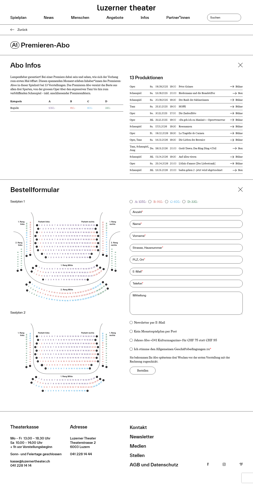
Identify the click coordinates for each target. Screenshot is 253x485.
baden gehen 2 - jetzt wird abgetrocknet (201, 170)
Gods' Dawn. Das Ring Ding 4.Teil (197, 148)
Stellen (137, 455)
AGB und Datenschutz (154, 464)
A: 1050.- (141, 201)
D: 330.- (192, 201)
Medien (138, 446)
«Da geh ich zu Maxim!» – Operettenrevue (202, 120)
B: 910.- (158, 201)
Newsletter (142, 436)
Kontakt (138, 427)
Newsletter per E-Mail (149, 322)
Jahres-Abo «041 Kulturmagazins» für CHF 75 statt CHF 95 (175, 340)
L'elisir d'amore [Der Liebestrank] (197, 163)
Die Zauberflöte (187, 113)
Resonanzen (185, 126)
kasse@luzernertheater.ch (30, 461)
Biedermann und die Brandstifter (197, 93)
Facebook (207, 464)
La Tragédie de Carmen (191, 133)
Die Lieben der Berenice (192, 140)
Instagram (224, 464)
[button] (66, 258)
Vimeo (241, 464)
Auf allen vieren (187, 157)
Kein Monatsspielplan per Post (155, 331)
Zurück (18, 30)
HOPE (182, 106)
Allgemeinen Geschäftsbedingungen (181, 349)
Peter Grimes (186, 86)
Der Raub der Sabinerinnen (194, 100)
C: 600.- (175, 201)
